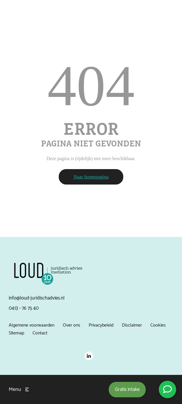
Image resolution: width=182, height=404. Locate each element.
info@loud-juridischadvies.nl (37, 298)
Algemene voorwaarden (31, 325)
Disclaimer (132, 325)
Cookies (158, 325)
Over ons (71, 325)
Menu (15, 389)
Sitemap (16, 333)
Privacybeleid (101, 325)
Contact (40, 333)
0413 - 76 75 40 (24, 308)
